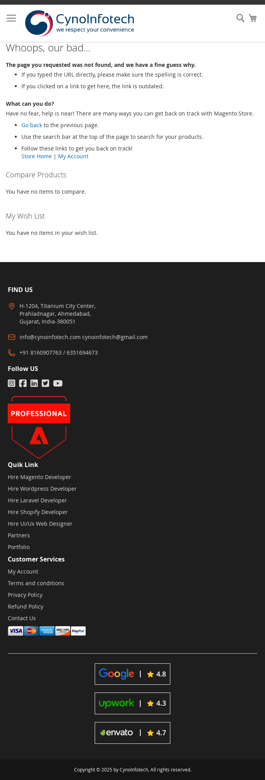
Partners (19, 535)
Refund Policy (25, 606)
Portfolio (19, 547)
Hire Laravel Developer (37, 500)
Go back (31, 125)
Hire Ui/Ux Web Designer (40, 523)
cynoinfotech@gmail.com (115, 337)
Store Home (36, 156)
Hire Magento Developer (39, 477)
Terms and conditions (36, 583)
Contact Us (22, 618)
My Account (73, 156)
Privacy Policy (25, 594)
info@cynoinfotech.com (50, 337)
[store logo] (85, 23)
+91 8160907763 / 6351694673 (58, 352)
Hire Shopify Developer (38, 512)
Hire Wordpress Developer (42, 488)
